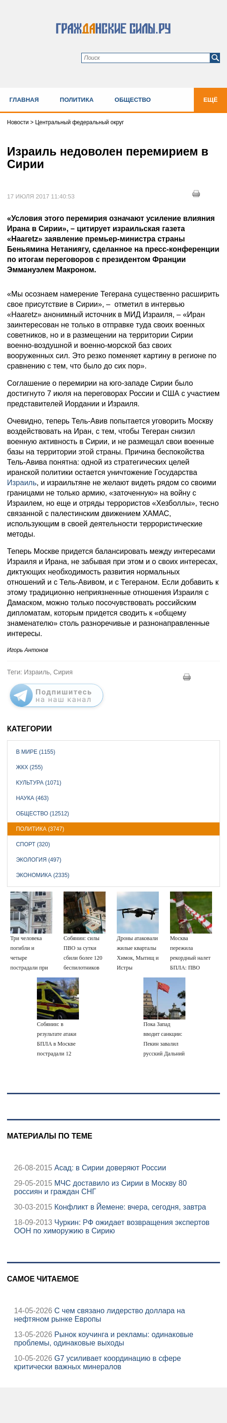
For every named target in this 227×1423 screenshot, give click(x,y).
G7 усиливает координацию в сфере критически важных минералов (97, 1362)
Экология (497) (38, 860)
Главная (24, 99)
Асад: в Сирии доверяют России (109, 1168)
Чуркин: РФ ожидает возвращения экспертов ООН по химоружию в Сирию (112, 1226)
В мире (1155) (35, 752)
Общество (132, 99)
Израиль (21, 483)
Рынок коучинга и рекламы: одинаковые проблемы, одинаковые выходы (103, 1339)
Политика (76, 99)
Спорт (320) (33, 844)
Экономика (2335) (42, 875)
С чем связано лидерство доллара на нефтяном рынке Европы (99, 1315)
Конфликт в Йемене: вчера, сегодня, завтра (129, 1207)
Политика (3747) (40, 829)
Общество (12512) (42, 813)
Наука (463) (32, 798)
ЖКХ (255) (29, 767)
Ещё (210, 99)
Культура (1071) (38, 782)
